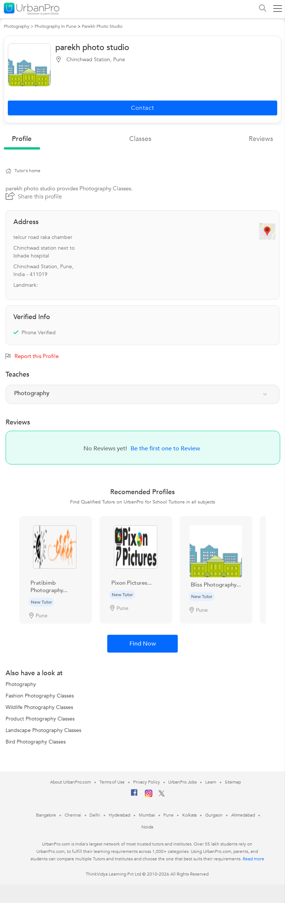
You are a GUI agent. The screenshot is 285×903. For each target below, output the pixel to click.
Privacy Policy (146, 782)
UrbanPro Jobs (182, 782)
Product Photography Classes (40, 718)
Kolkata (189, 815)
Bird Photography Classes (36, 741)
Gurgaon (213, 815)
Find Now (143, 644)
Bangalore (46, 815)
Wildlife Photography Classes (39, 707)
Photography (21, 684)
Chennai (73, 815)
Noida (147, 827)
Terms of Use (112, 782)
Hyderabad (119, 815)
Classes (140, 139)
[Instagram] (149, 796)
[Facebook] (134, 795)
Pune (168, 815)
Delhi (94, 815)
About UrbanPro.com (70, 782)
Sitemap (233, 782)
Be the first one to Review (165, 448)
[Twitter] (161, 795)
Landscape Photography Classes (43, 730)
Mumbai (147, 815)
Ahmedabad (243, 815)
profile (22, 139)
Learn (210, 782)
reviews (261, 139)
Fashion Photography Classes (40, 695)
